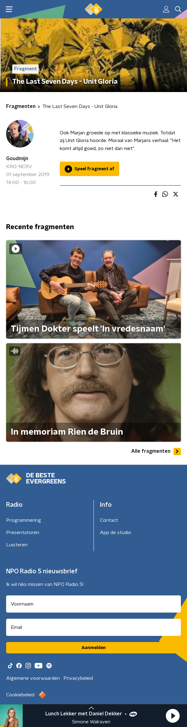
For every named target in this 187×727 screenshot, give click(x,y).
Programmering (23, 520)
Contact (109, 520)
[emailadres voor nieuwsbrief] (93, 627)
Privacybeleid (78, 678)
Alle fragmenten (156, 451)
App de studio (115, 532)
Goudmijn (17, 158)
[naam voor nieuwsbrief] (93, 604)
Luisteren (17, 544)
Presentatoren (22, 532)
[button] (172, 715)
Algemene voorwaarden (33, 678)
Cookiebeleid (20, 694)
